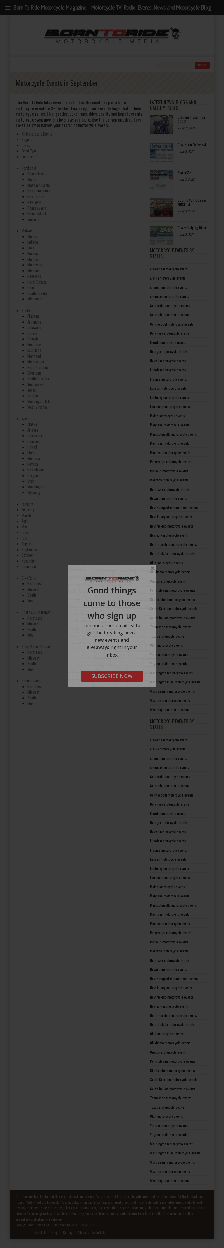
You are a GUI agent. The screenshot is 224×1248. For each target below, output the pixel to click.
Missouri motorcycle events (169, 470)
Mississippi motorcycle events (171, 461)
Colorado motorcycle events (169, 314)
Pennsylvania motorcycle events (172, 590)
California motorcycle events (170, 305)
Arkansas (34, 322)
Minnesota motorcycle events (170, 452)
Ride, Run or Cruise (36, 646)
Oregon (32, 475)
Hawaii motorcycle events (168, 360)
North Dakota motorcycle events (172, 553)
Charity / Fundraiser (36, 612)
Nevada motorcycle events (168, 498)
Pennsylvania (36, 208)
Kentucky (34, 344)
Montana (33, 458)
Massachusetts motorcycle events (173, 434)
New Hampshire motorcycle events (174, 507)
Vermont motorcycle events (169, 654)
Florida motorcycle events (168, 342)
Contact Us (98, 1232)
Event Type (29, 151)
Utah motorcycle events (166, 645)
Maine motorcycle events (167, 415)
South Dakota (37, 293)
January (27, 504)
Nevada (32, 464)
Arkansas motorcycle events (169, 296)
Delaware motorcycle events (170, 333)
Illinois (32, 236)
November (29, 561)
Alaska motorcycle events (168, 277)
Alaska (32, 424)
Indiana (32, 242)
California (34, 435)
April (25, 521)
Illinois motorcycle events (168, 369)
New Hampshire (38, 191)
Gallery (67, 1232)
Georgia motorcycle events (169, 351)
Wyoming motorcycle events (169, 709)
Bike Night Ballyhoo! (192, 144)
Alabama (33, 316)
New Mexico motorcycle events (171, 525)
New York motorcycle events (169, 534)
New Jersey (35, 196)
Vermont (33, 219)
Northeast (29, 168)
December (29, 566)
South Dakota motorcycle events (172, 617)
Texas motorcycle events (167, 636)
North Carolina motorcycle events (173, 544)
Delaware (34, 327)
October (27, 555)
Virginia (33, 395)
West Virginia (37, 407)
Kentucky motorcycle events (169, 397)
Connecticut (36, 174)
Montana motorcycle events (169, 479)
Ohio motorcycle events (166, 562)
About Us (40, 1232)
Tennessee (35, 384)
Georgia (33, 339)
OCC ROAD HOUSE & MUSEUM (192, 202)
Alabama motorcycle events (169, 268)
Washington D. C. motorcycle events (175, 681)
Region (27, 139)
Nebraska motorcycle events (170, 489)
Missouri (33, 270)
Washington (35, 487)
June (25, 532)
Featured (28, 156)
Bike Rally (29, 578)
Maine (31, 179)
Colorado (34, 441)
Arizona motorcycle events (168, 287)
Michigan (34, 259)
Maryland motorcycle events (169, 424)
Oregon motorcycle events (168, 581)
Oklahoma (34, 373)
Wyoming (33, 492)
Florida (32, 333)
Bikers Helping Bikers (193, 227)
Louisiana (34, 350)
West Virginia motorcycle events (172, 691)
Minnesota (35, 265)
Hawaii (32, 447)
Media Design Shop (83, 1225)
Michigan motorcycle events (169, 443)
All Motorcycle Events (37, 134)
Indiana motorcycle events (168, 379)
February (28, 509)
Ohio (30, 287)
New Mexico (36, 469)
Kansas (32, 253)
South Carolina (38, 379)
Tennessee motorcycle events (171, 626)
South (26, 310)
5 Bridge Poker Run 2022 (191, 119)
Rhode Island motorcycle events (172, 599)
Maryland (34, 356)
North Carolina (38, 367)
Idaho (31, 453)
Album (82, 1232)
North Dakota (37, 282)
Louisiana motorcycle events (170, 406)
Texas (31, 390)
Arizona (32, 430)
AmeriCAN (185, 172)
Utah (30, 481)
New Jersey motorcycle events (171, 516)
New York (34, 202)
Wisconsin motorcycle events (170, 700)
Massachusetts (38, 185)
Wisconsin (34, 299)
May (24, 527)
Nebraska (34, 276)
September (30, 549)
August (27, 543)
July (24, 538)
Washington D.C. (39, 401)
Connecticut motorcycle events (171, 323)
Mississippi (35, 361)
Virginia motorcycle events (168, 663)
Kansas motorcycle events (168, 388)
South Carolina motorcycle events (173, 608)
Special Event (31, 680)
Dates (26, 145)
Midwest (28, 230)
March (26, 515)
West (25, 418)
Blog (54, 1232)
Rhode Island (36, 213)
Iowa (30, 248)
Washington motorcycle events (171, 672)
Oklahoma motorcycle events (170, 571)
